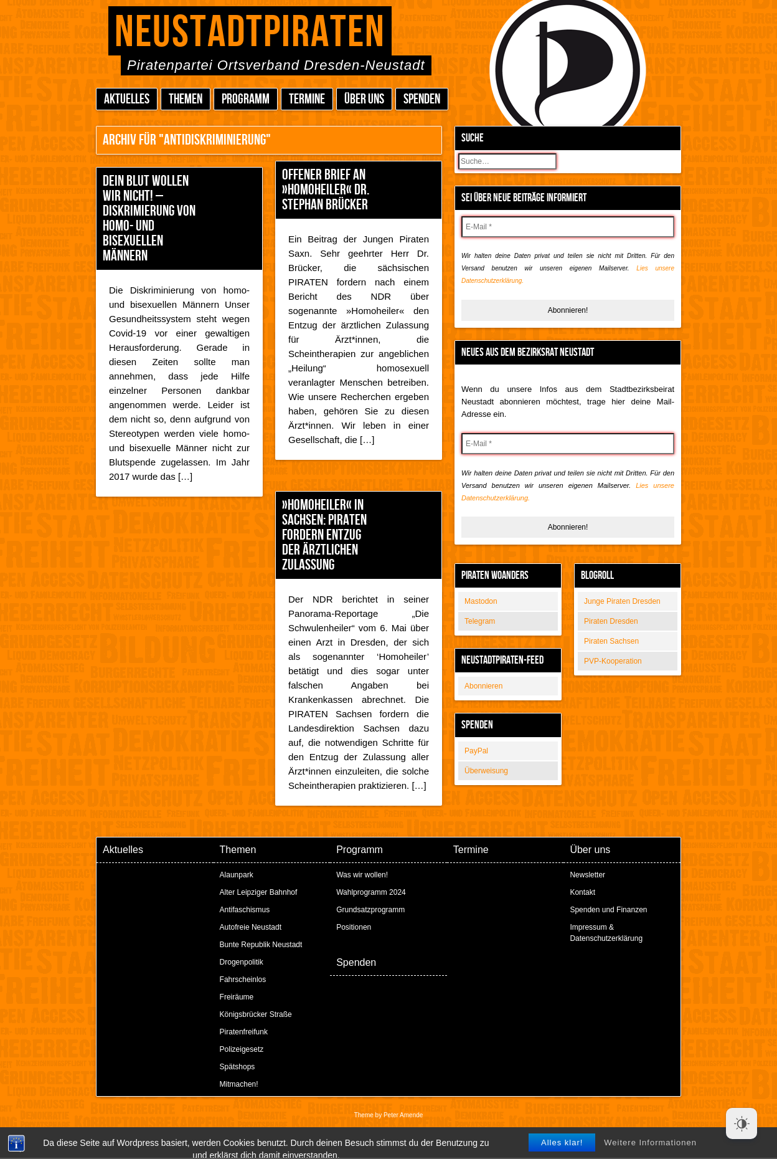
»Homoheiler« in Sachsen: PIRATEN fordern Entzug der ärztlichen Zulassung (324, 535)
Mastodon (480, 601)
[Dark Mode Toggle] (741, 1123)
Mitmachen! (239, 1084)
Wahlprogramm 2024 (371, 892)
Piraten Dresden (611, 621)
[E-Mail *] (567, 226)
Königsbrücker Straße (256, 1014)
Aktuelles (126, 99)
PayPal (476, 750)
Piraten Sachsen (611, 641)
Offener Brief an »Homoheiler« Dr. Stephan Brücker (325, 190)
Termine (307, 99)
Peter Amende (403, 1115)
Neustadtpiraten (250, 33)
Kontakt (582, 892)
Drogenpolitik (241, 962)
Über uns (364, 99)
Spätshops (237, 1066)
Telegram (479, 621)
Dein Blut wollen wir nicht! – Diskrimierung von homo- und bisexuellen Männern (149, 218)
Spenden (421, 99)
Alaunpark (236, 874)
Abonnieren (483, 686)
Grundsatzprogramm (370, 909)
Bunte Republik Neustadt (261, 944)
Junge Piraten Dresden (622, 601)
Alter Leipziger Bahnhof (259, 892)
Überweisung (486, 770)
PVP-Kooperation (613, 661)
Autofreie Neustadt (250, 927)
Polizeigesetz (242, 1049)
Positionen (353, 927)
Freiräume (237, 997)
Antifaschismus (245, 909)
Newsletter (587, 874)
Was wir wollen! (362, 874)
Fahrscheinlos (243, 979)
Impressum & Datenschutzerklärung (606, 933)
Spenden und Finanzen (608, 909)
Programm (246, 99)
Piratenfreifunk (244, 1032)
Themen (185, 99)
